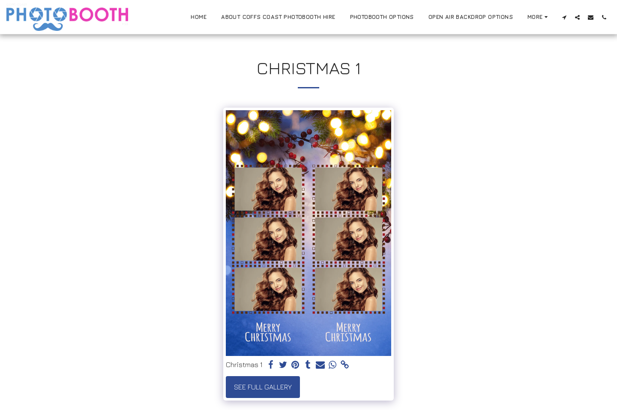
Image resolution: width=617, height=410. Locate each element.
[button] (564, 17)
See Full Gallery (263, 387)
